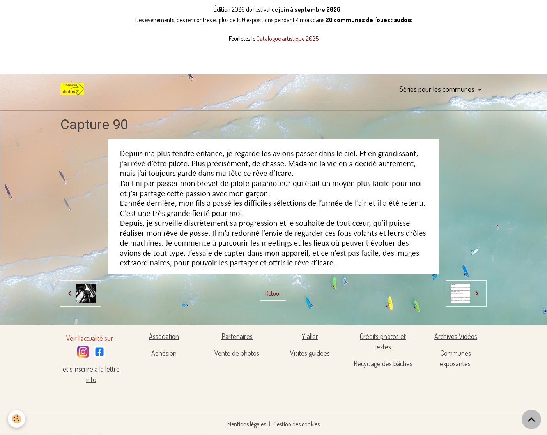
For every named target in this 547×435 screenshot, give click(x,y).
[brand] (73, 89)
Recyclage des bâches (383, 363)
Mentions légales (246, 424)
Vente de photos (236, 353)
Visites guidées (310, 353)
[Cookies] (16, 419)
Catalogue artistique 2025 (288, 38)
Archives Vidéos (455, 336)
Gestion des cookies (296, 424)
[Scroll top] (531, 419)
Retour (273, 293)
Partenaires (237, 336)
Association (164, 336)
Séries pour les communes (438, 89)
